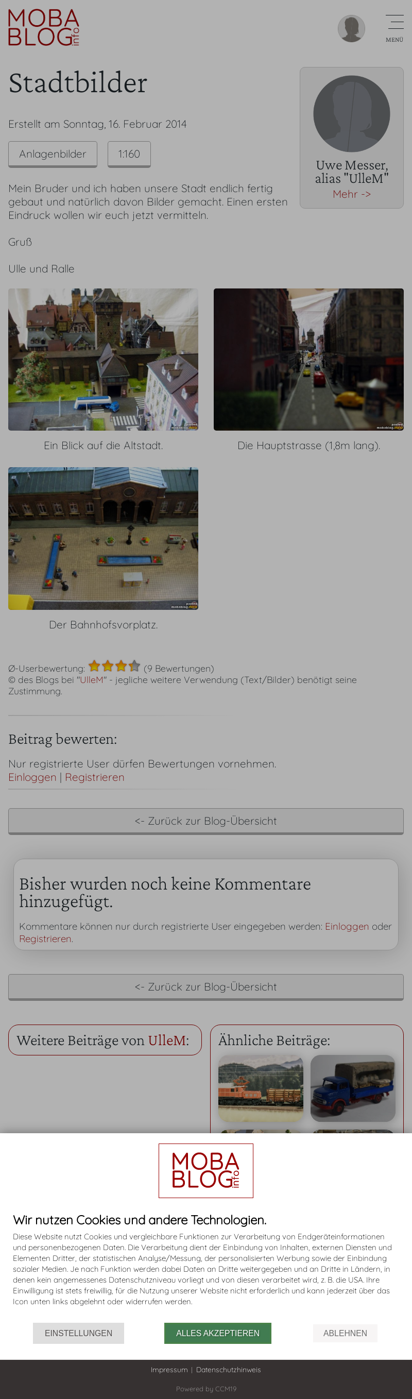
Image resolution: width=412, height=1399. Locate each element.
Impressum (169, 1369)
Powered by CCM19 (206, 1389)
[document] (206, 1268)
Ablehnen (345, 1333)
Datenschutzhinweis (228, 1369)
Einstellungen (78, 1333)
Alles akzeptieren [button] (218, 1333)
